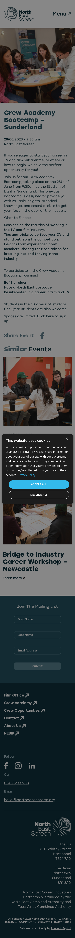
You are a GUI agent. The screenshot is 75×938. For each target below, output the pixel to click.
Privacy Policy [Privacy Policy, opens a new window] (26, 475)
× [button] (66, 438)
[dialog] (37, 469)
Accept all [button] (39, 484)
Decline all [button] (38, 494)
